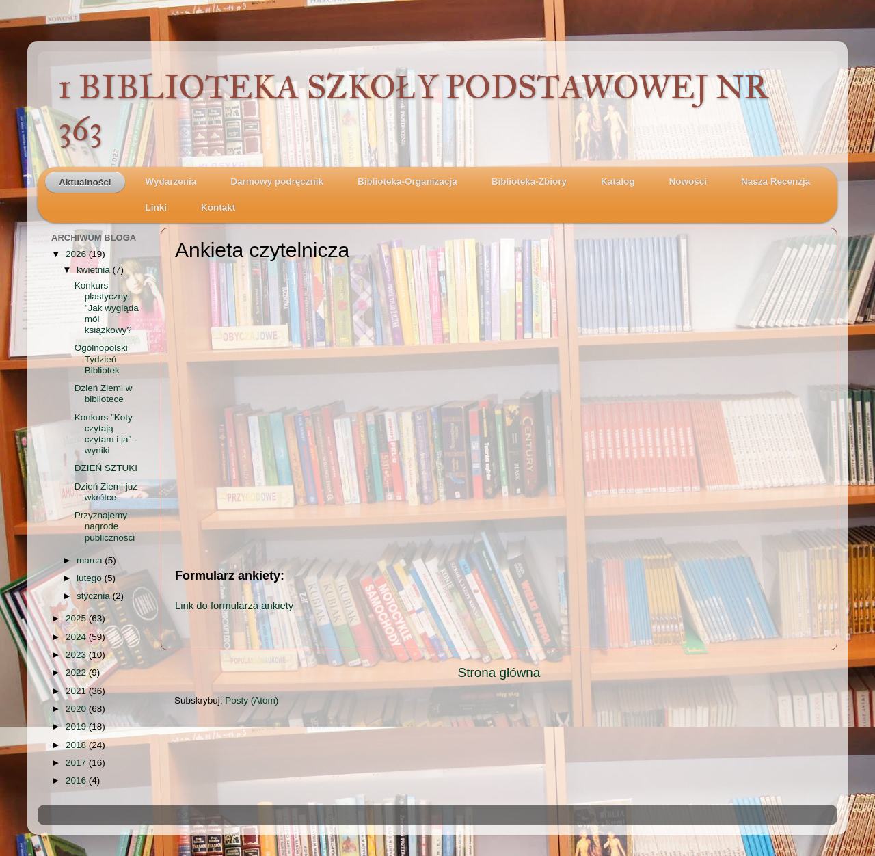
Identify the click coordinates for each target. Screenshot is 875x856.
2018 (77, 745)
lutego (91, 578)
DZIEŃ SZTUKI (106, 468)
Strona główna (499, 672)
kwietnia (95, 270)
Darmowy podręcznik (276, 181)
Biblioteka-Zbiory (529, 181)
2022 (77, 672)
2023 (77, 655)
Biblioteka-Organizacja (407, 181)
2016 (77, 780)
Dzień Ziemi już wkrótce (106, 492)
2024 (77, 637)
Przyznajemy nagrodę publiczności (105, 526)
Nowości (688, 181)
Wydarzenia (171, 181)
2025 (77, 618)
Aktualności (85, 182)
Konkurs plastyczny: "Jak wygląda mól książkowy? (107, 307)
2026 (77, 254)
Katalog (618, 181)
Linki (156, 207)
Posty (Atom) (251, 700)
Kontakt (218, 207)
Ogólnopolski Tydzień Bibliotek (101, 359)
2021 (77, 691)
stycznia (95, 596)
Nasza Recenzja (775, 181)
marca (91, 560)
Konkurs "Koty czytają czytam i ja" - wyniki (106, 434)
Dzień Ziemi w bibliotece (104, 393)
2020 (77, 709)
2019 (77, 726)
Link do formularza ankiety (234, 605)
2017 (77, 763)
